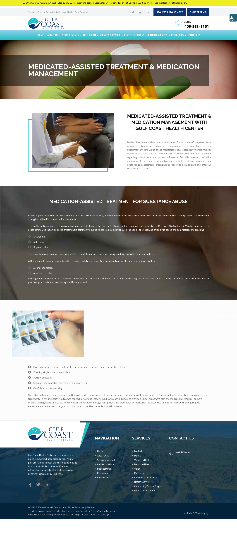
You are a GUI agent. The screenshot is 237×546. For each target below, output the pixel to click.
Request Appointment (169, 12)
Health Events (141, 482)
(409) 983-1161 (183, 452)
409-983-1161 (196, 26)
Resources (177, 35)
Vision (137, 469)
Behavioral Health (143, 464)
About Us (52, 35)
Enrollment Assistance (145, 477)
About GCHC (103, 455)
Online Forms (198, 12)
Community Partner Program (148, 486)
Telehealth (89, 35)
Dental (137, 455)
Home (40, 35)
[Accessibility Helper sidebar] (233, 18)
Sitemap (90, 507)
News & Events (70, 35)
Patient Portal (104, 469)
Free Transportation (144, 490)
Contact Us (194, 35)
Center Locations (134, 35)
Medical (138, 451)
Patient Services (158, 35)
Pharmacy (139, 473)
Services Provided (110, 35)
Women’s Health (142, 460)
